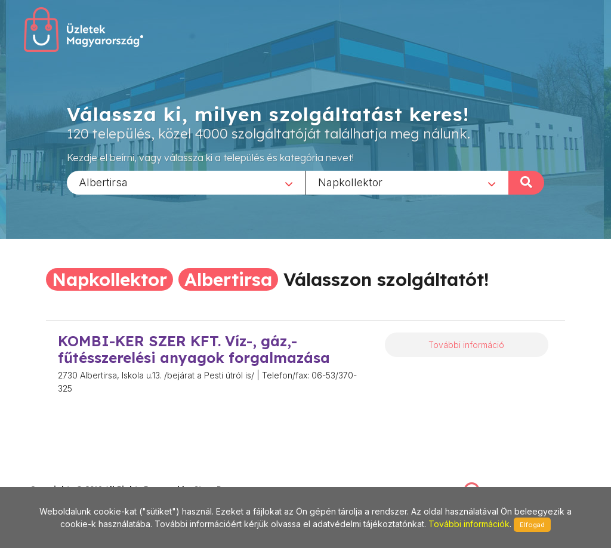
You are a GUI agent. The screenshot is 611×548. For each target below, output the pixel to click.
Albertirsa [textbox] (103, 182)
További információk (469, 524)
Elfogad (532, 525)
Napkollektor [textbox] (350, 182)
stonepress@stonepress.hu (78, 476)
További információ (466, 345)
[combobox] (186, 182)
